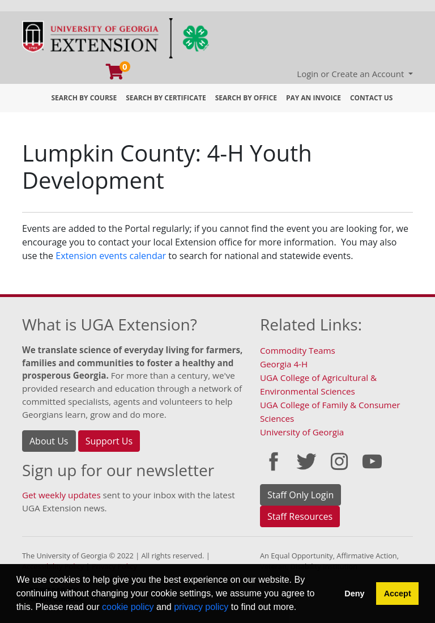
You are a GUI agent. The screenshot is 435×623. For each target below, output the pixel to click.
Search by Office (246, 98)
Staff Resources (299, 516)
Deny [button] (354, 593)
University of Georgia (302, 432)
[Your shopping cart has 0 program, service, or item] (115, 74)
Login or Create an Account (351, 73)
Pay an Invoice (313, 98)
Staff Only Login (300, 495)
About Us (49, 441)
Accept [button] (397, 593)
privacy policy (201, 607)
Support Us (109, 441)
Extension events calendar (111, 255)
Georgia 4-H (284, 364)
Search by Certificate (166, 98)
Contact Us (371, 98)
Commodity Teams (297, 350)
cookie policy (128, 607)
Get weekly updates (61, 495)
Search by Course (84, 98)
